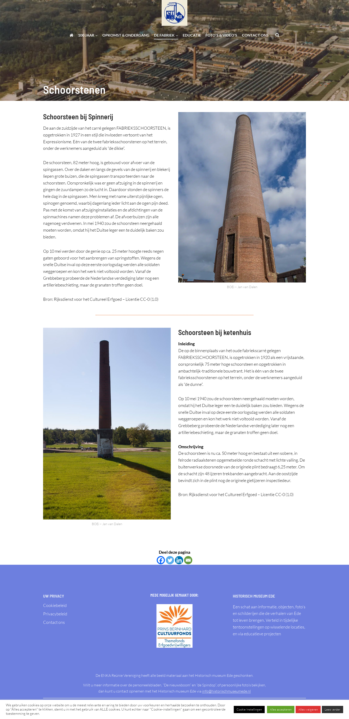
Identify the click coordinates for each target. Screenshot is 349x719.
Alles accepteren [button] (281, 709)
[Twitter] (170, 560)
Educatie (192, 35)
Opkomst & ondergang (125, 35)
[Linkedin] (179, 560)
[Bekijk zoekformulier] (277, 35)
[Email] (188, 560)
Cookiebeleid (55, 605)
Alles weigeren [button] (308, 709)
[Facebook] (161, 560)
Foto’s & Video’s (221, 35)
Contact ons (255, 35)
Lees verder (332, 709)
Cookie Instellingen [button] (249, 709)
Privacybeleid (55, 613)
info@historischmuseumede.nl (226, 691)
